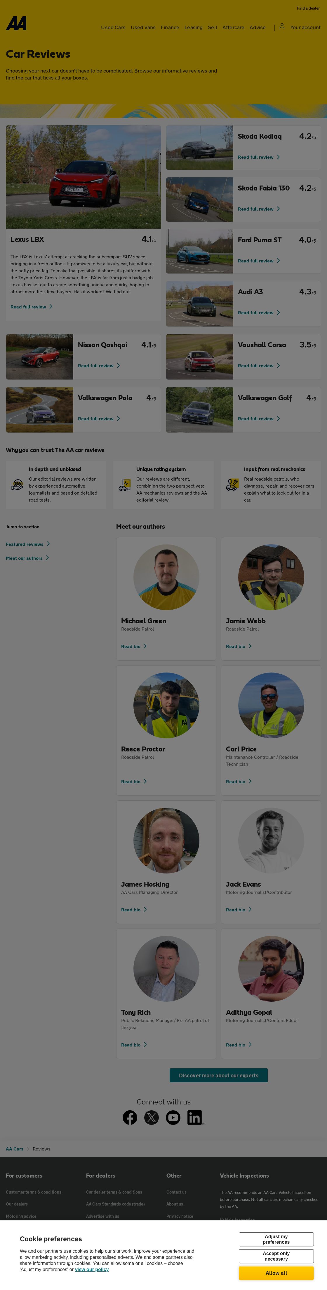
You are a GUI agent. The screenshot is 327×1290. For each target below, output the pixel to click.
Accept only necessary (276, 1256)
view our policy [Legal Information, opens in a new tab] (92, 1269)
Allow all (276, 1273)
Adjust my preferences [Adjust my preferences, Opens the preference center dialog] (276, 1239)
